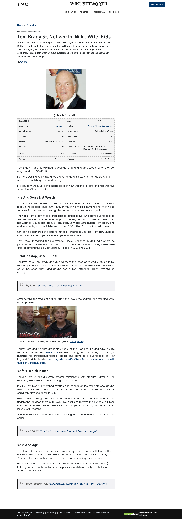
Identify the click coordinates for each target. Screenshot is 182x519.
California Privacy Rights (82, 513)
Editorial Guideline (65, 513)
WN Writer (24, 62)
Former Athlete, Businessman (100, 126)
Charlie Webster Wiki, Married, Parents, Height (68, 431)
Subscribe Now (157, 4)
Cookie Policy (51, 513)
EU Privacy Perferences (101, 513)
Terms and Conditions (24, 513)
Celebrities (70, 12)
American (60, 126)
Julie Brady (51, 352)
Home (20, 25)
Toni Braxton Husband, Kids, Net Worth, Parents (77, 484)
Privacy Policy (39, 513)
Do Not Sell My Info (24, 515)
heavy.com (76, 341)
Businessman (98, 12)
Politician (114, 12)
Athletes (84, 12)
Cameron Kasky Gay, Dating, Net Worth (60, 285)
